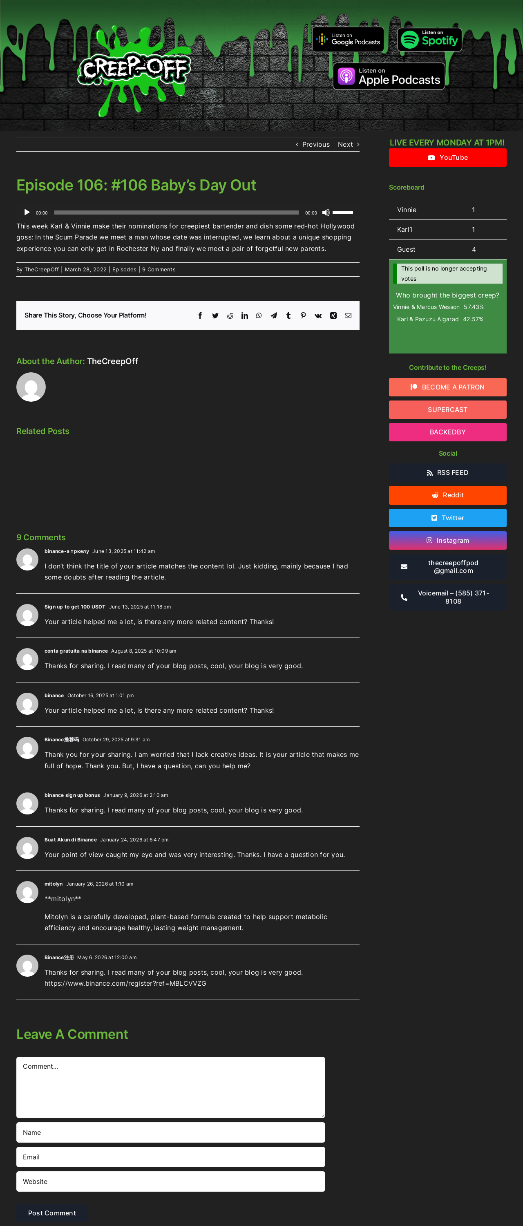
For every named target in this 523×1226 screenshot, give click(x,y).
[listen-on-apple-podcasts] (389, 66)
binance (54, 695)
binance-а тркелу (67, 551)
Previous (316, 144)
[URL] (170, 1181)
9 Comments (158, 269)
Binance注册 (59, 957)
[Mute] (326, 212)
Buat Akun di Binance (71, 840)
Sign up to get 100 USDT (75, 607)
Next (345, 144)
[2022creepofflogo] (134, 11)
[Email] (170, 1157)
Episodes (124, 269)
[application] (188, 212)
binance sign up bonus (72, 795)
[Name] (170, 1132)
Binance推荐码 (62, 739)
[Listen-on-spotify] (429, 28)
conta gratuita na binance (76, 651)
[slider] (176, 212)
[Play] (27, 212)
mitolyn (54, 884)
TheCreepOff (42, 269)
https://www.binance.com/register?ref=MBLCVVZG (125, 983)
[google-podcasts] (348, 29)
